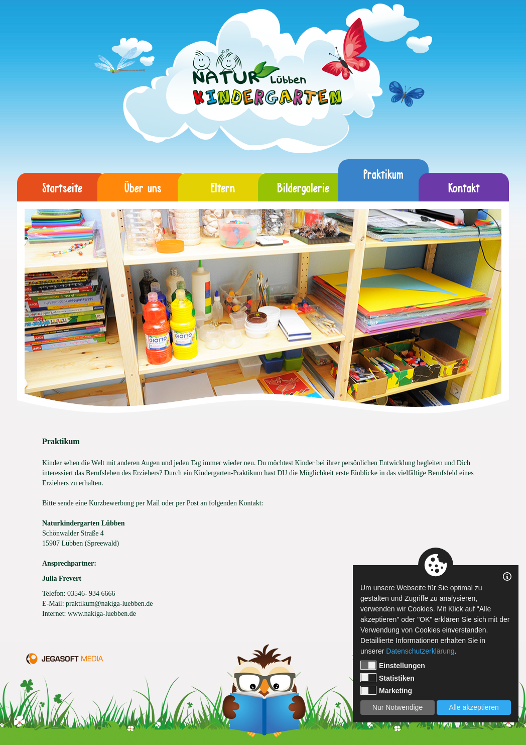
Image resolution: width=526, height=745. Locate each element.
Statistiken (387, 677)
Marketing (386, 690)
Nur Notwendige (397, 707)
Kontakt (464, 187)
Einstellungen (392, 665)
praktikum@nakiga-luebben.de (109, 603)
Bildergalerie (303, 187)
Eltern (223, 187)
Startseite (62, 187)
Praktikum (383, 180)
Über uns (142, 187)
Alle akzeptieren (474, 707)
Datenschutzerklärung (420, 651)
